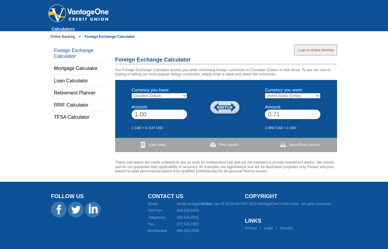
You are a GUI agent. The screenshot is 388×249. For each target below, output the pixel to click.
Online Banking (62, 37)
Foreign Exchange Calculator (110, 37)
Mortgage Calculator (76, 68)
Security (286, 228)
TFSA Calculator (71, 117)
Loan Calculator (71, 80)
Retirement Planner (75, 92)
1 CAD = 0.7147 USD (147, 128)
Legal (268, 228)
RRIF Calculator (71, 105)
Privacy (251, 228)
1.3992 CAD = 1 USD (280, 128)
